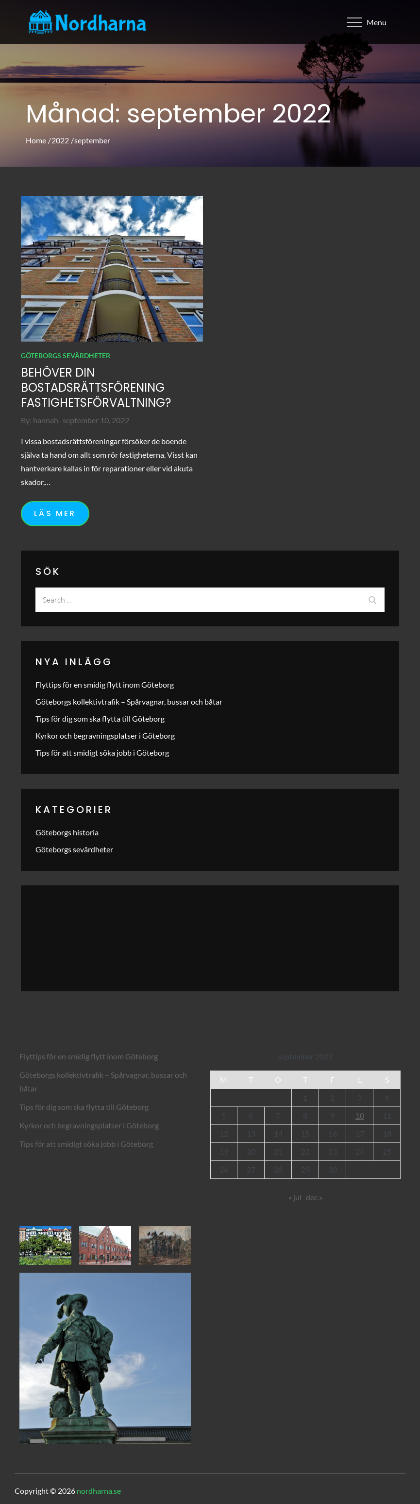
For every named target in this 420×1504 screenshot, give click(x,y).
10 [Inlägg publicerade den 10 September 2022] (359, 1115)
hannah (45, 420)
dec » (314, 1197)
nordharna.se (99, 1490)
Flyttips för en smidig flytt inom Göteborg (104, 684)
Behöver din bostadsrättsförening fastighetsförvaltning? (96, 387)
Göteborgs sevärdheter (65, 355)
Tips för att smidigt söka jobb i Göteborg (102, 752)
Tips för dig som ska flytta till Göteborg (100, 718)
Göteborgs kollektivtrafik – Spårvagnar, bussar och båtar (128, 701)
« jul (295, 1197)
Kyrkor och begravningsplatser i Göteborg (105, 735)
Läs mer (55, 513)
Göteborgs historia (67, 832)
